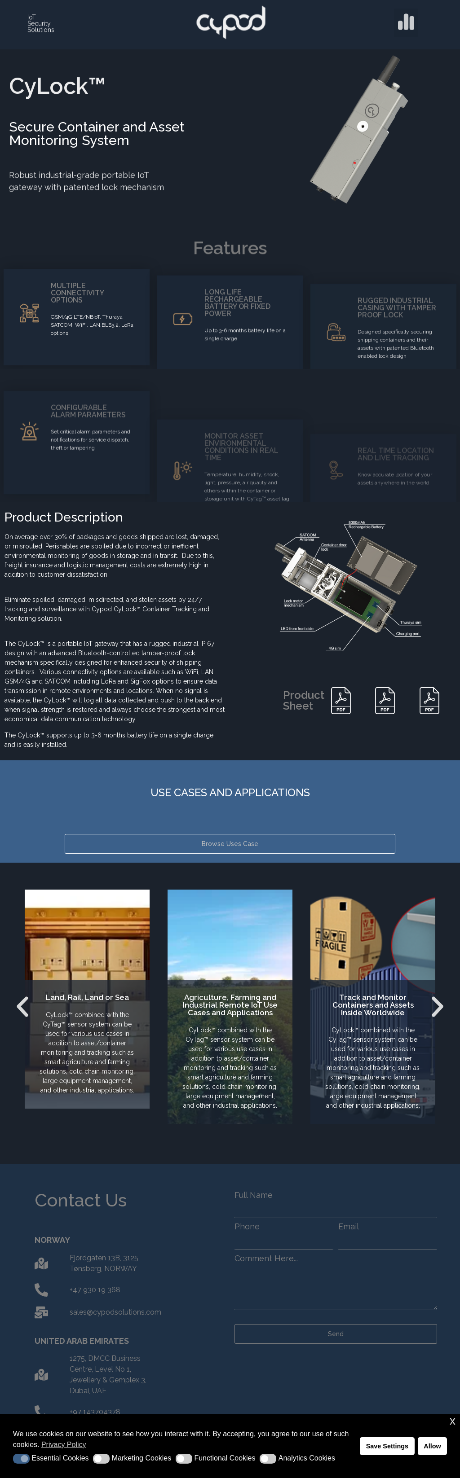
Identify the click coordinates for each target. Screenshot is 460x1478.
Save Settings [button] (387, 1446)
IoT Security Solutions (40, 20)
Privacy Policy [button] (63, 1444)
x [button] (453, 1421)
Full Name (253, 1195)
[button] (406, 16)
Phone (247, 1227)
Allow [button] (432, 1446)
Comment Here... (266, 1258)
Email (348, 1227)
